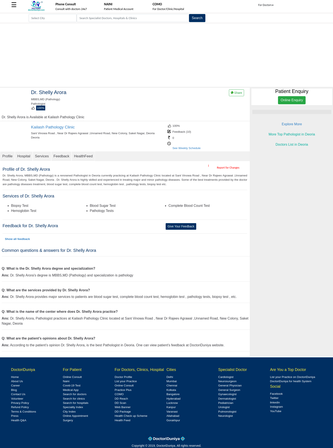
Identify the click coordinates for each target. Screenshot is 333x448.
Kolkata (171, 390)
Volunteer (17, 398)
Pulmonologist (227, 411)
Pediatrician (225, 402)
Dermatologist (227, 398)
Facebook (276, 393)
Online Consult (72, 377)
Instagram (276, 406)
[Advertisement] (166, 55)
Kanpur (171, 407)
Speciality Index (73, 407)
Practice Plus (123, 390)
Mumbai (171, 381)
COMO (119, 394)
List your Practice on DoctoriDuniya (292, 377)
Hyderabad (173, 398)
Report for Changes (228, 167)
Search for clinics (74, 398)
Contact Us (18, 394)
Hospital (23, 156)
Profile (7, 156)
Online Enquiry (292, 100)
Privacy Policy (20, 402)
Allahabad (172, 415)
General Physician (230, 385)
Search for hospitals (75, 402)
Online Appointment (75, 415)
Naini (66, 381)
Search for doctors (74, 394)
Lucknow (172, 402)
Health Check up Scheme (131, 415)
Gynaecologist (227, 394)
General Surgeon (229, 390)
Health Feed (122, 420)
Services (42, 156)
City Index (69, 411)
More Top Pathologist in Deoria (292, 134)
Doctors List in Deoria (292, 144)
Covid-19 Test (71, 385)
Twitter (274, 398)
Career (15, 385)
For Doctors (266, 5)
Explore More (292, 124)
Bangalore (173, 394)
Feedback (61, 156)
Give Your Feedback (181, 226)
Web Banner (123, 407)
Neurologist (225, 415)
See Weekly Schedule (186, 148)
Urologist (224, 407)
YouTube (275, 411)
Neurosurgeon (227, 381)
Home (15, 377)
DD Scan (120, 402)
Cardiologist (226, 377)
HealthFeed (83, 156)
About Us (17, 381)
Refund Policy (20, 407)
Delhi (169, 377)
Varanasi (172, 411)
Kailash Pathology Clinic (53, 127)
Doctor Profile (123, 377)
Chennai (171, 385)
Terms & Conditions (23, 411)
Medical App (71, 390)
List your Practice (126, 381)
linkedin (275, 402)
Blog (14, 390)
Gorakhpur (173, 420)
